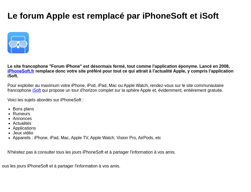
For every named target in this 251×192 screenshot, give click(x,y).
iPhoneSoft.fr (20, 71)
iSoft (36, 90)
